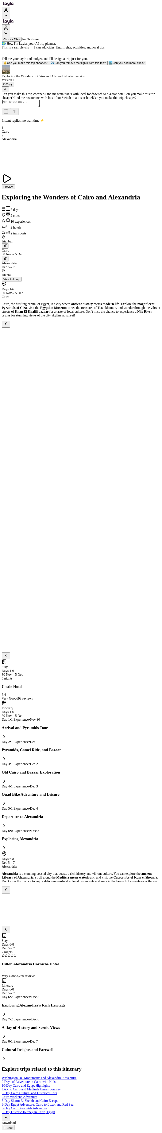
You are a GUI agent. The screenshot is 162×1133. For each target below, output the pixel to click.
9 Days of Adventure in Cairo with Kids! (29, 1083)
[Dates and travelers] (6, 112)
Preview (8, 188)
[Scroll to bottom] (5, 89)
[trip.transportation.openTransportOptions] (5, 247)
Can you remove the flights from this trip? (78, 63)
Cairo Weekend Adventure (19, 1098)
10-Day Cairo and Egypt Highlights (26, 1087)
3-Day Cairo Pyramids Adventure (24, 1109)
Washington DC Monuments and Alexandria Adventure (39, 1079)
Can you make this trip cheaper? (25, 63)
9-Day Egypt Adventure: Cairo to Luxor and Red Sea (37, 1105)
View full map (11, 280)
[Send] (14, 112)
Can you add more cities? (126, 63)
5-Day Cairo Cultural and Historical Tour (29, 1094)
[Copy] (8, 84)
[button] (81, 71)
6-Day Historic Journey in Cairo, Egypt (28, 1113)
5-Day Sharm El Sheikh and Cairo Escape (30, 1102)
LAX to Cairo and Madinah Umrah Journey (31, 1090)
